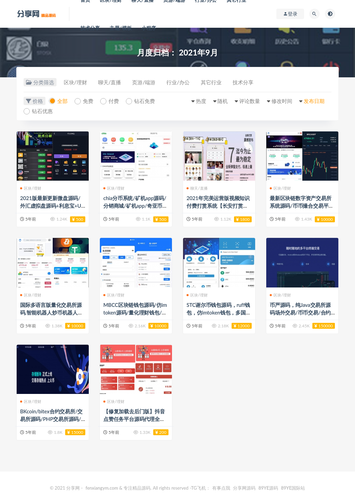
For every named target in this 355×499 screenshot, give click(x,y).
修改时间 (281, 101)
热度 (201, 101)
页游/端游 (143, 82)
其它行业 (211, 82)
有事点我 (221, 488)
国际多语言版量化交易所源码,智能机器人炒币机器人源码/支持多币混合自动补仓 (51, 312)
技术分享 (90, 28)
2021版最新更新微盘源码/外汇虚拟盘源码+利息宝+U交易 (50, 205)
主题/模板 (121, 28)
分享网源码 (244, 488)
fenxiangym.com (102, 488)
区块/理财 (75, 82)
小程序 (148, 28)
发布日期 (314, 101)
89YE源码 (268, 488)
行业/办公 (178, 82)
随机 (222, 101)
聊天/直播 (109, 82)
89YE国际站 (293, 488)
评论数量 (249, 101)
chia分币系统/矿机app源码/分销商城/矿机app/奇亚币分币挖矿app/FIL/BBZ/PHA (135, 205)
